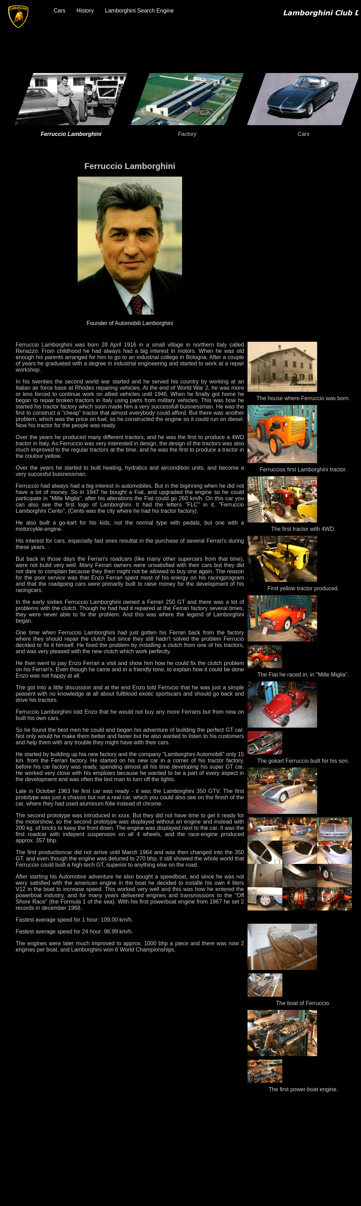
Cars (59, 11)
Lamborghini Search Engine (139, 11)
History (85, 11)
